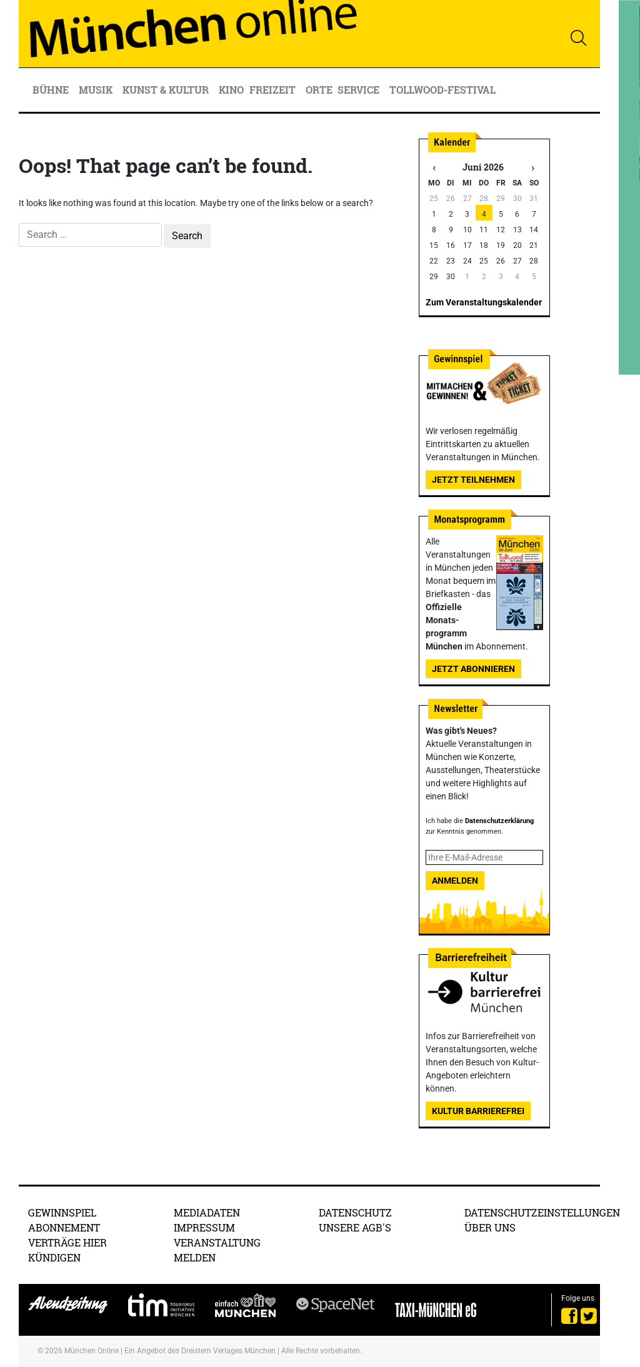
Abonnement (64, 1227)
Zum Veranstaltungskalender (484, 302)
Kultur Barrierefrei (478, 1111)
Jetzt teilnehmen (473, 480)
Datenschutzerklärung (499, 821)
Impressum (204, 1227)
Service (360, 89)
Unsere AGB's (355, 1227)
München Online (91, 1350)
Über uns (490, 1227)
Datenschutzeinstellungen (542, 1212)
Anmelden (455, 881)
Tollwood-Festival (442, 89)
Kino (231, 89)
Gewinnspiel (62, 1212)
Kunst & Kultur (166, 89)
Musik (97, 89)
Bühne (51, 89)
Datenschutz (355, 1212)
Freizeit (273, 89)
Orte (319, 89)
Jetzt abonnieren (473, 669)
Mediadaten (207, 1212)
